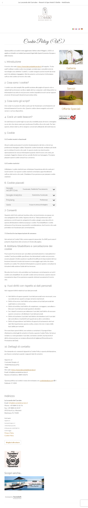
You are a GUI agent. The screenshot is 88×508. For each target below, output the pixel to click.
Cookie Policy (9, 435)
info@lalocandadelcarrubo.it (18, 403)
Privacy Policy (9, 433)
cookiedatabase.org (46, 380)
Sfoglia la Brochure (13, 442)
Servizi (71, 88)
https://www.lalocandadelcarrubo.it (29, 66)
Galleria (71, 68)
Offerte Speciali (71, 108)
